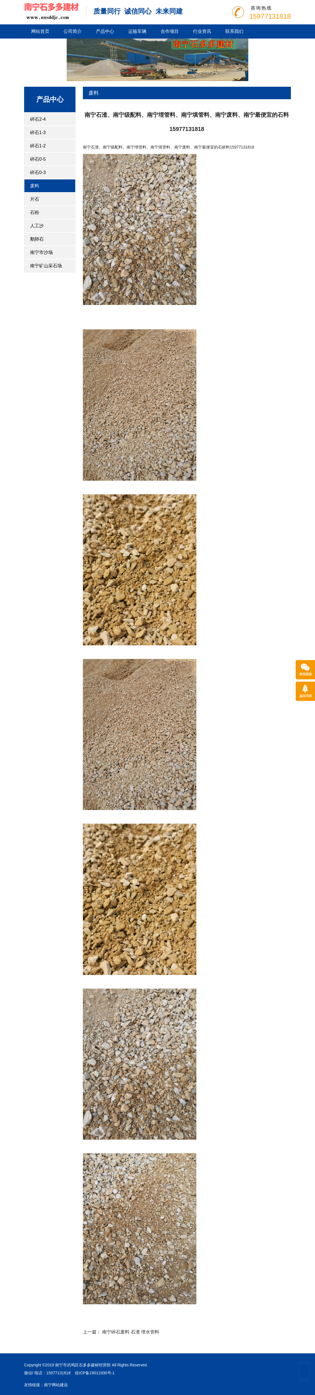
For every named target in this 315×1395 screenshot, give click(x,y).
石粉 (34, 212)
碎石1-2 (38, 145)
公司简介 (73, 31)
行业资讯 (202, 31)
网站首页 (40, 31)
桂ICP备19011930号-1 (95, 1373)
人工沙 (37, 225)
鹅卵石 (37, 239)
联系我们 (234, 31)
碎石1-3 (38, 132)
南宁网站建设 (56, 1385)
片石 (34, 199)
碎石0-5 (38, 159)
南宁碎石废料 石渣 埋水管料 (130, 1332)
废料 (34, 185)
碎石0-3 (38, 172)
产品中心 (105, 31)
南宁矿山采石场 (46, 265)
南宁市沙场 (41, 252)
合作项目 (170, 31)
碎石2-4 (38, 119)
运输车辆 (137, 31)
